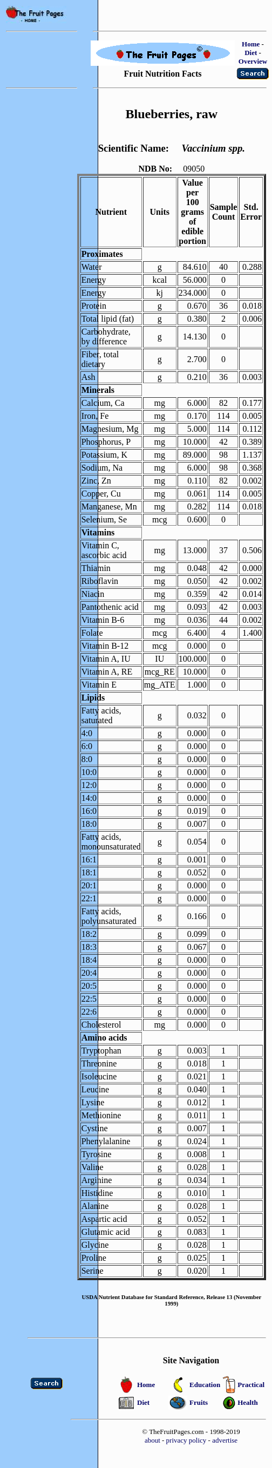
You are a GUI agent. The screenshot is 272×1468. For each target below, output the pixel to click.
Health (247, 1402)
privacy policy (186, 1440)
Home (251, 44)
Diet (250, 53)
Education (204, 1385)
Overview (253, 61)
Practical (250, 1385)
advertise (224, 1440)
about (152, 1440)
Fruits (198, 1402)
